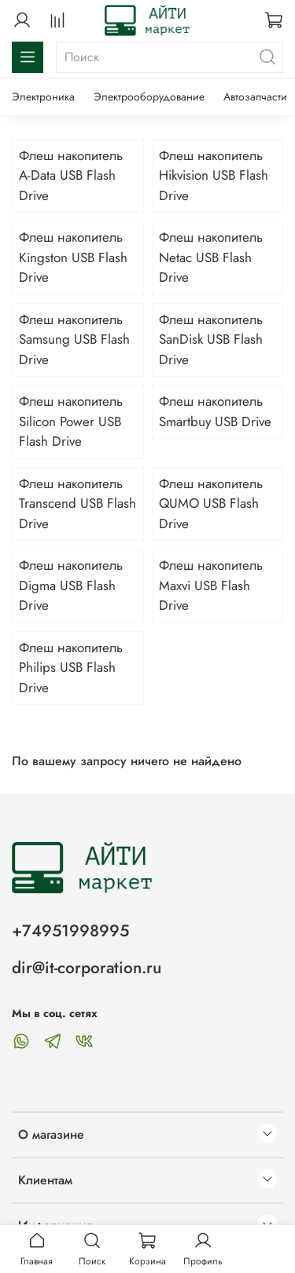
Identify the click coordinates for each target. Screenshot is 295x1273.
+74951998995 (70, 931)
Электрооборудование (149, 96)
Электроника (43, 96)
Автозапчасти (255, 96)
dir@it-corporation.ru (86, 967)
